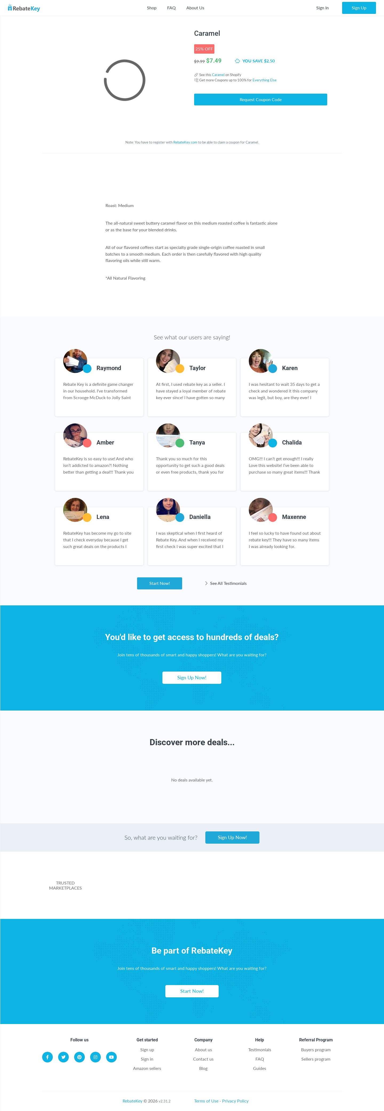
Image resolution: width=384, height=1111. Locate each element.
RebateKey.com (185, 142)
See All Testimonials (225, 583)
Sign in (147, 1058)
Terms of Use (206, 1100)
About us (203, 1049)
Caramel (218, 75)
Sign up (147, 1049)
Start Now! (159, 583)
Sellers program (315, 1058)
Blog (203, 1068)
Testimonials (259, 1049)
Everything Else (265, 80)
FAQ (171, 7)
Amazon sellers (147, 1068)
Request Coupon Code (261, 99)
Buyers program (316, 1049)
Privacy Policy (235, 1100)
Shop (152, 7)
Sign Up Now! (191, 677)
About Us (195, 7)
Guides (259, 1068)
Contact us (203, 1058)
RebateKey (132, 1100)
